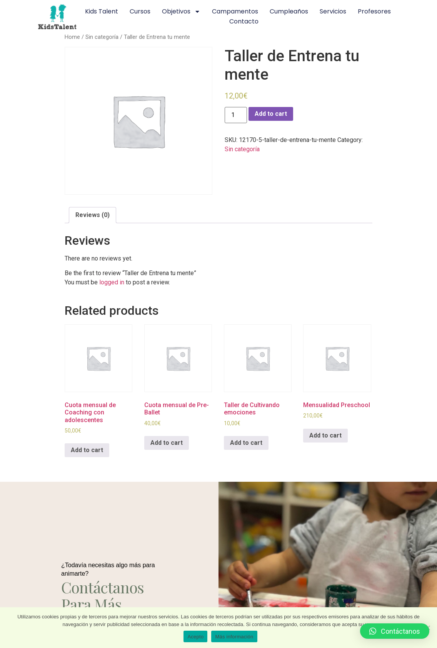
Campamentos (235, 11)
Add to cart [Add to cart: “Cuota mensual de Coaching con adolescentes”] (87, 450)
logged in (111, 282)
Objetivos (181, 12)
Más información (234, 637)
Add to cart (271, 113)
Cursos (140, 11)
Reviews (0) (92, 215)
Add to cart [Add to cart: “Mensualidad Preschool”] (325, 435)
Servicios (333, 11)
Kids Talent (101, 11)
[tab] (92, 215)
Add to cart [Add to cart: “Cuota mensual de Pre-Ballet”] (166, 442)
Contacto (244, 21)
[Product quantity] (236, 115)
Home (72, 36)
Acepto (195, 637)
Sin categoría (101, 36)
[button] (394, 631)
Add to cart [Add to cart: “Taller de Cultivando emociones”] (246, 442)
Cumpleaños (289, 11)
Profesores (374, 11)
